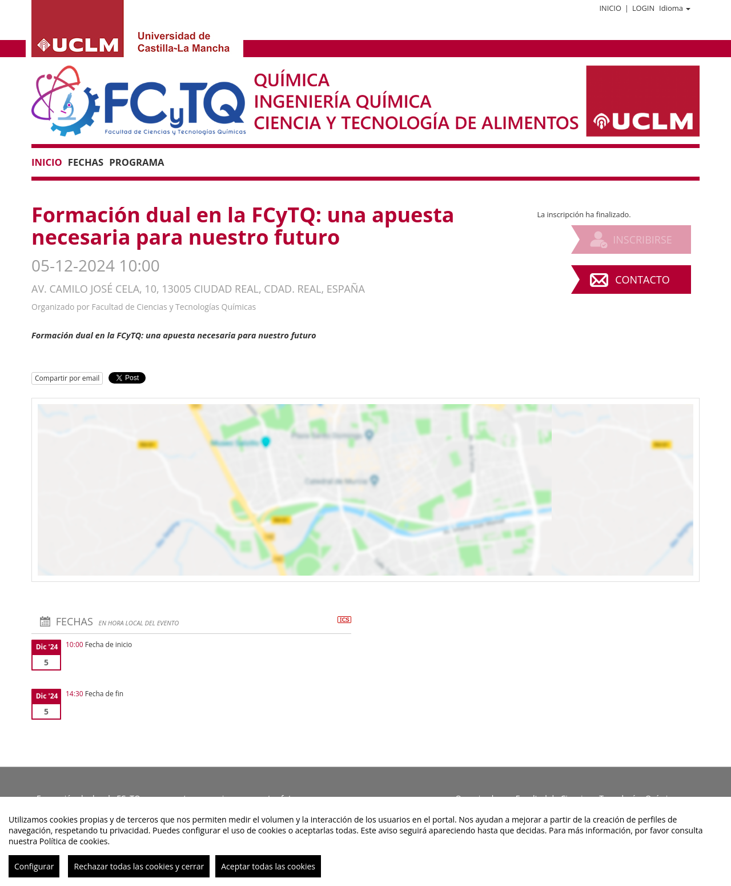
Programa (136, 162)
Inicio (610, 8)
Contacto (642, 279)
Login (643, 8)
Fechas (85, 162)
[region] (365, 841)
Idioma (674, 8)
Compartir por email (67, 378)
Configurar (34, 866)
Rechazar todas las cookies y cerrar (139, 866)
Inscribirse (642, 239)
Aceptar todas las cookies (268, 866)
